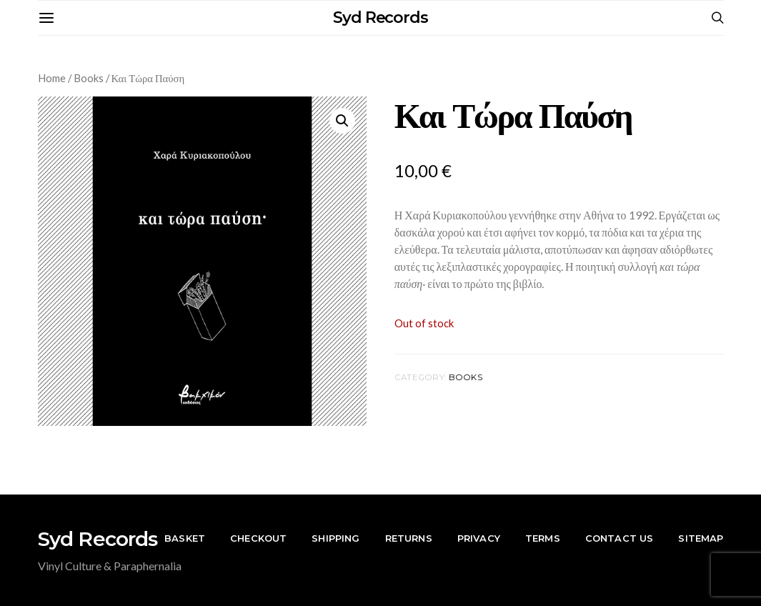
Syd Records (380, 17)
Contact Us (619, 538)
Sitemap (700, 538)
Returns (408, 538)
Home (52, 77)
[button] (342, 121)
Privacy (478, 538)
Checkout (258, 538)
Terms (542, 538)
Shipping (335, 538)
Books (89, 77)
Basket (184, 538)
